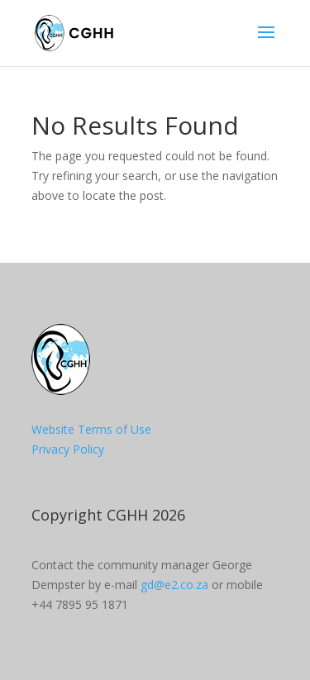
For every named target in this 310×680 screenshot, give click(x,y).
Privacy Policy (67, 449)
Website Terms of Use (91, 429)
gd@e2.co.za (174, 584)
